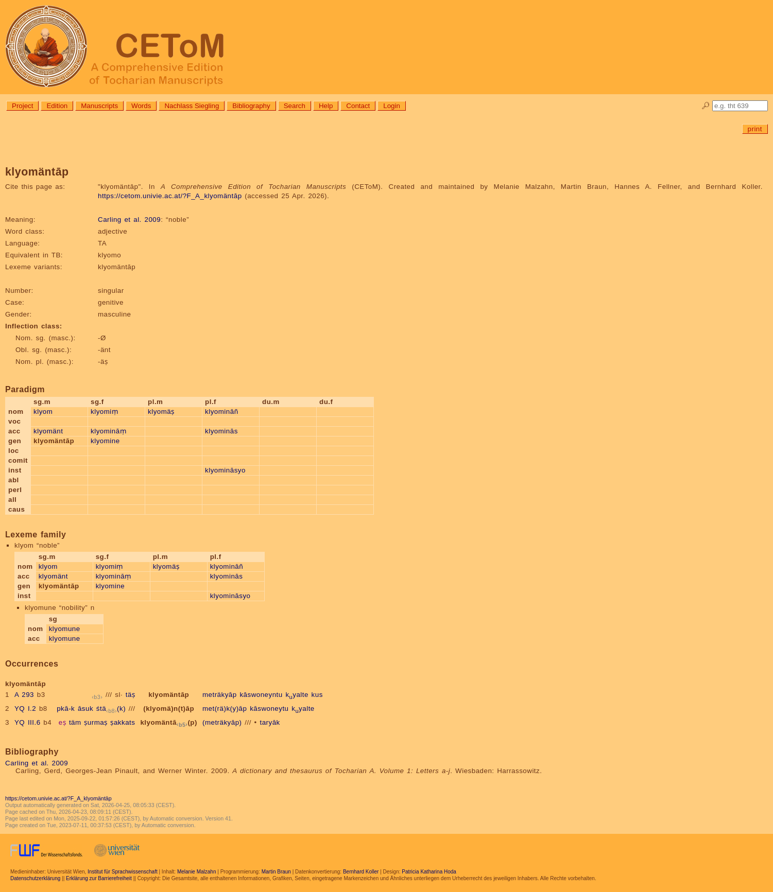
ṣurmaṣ (95, 722)
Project (22, 106)
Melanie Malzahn (196, 871)
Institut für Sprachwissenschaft (123, 871)
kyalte (296, 694)
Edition (56, 106)
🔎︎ (705, 106)
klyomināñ (221, 411)
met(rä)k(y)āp (224, 708)
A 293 (24, 694)
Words (141, 106)
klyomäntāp (168, 694)
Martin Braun (276, 871)
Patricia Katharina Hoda (429, 871)
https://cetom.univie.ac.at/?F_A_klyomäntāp (170, 196)
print (755, 129)
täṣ (130, 694)
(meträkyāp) (222, 722)
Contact (358, 106)
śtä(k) (111, 708)
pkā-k (66, 708)
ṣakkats (122, 722)
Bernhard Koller (361, 871)
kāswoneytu (269, 708)
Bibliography (251, 106)
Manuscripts (99, 106)
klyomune (64, 629)
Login (391, 106)
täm (75, 722)
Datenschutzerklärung (35, 878)
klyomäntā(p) (168, 722)
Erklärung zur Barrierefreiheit (99, 878)
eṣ (62, 722)
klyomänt (48, 431)
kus (317, 694)
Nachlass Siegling (191, 106)
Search (294, 106)
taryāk (270, 722)
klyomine (105, 441)
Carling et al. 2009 (129, 219)
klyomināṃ (108, 431)
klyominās (221, 431)
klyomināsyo (225, 470)
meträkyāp (219, 694)
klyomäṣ (161, 411)
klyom (43, 411)
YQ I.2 (25, 708)
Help (326, 106)
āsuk (85, 708)
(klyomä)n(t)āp (168, 708)
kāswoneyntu (260, 694)
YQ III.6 (27, 722)
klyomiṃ (104, 411)
